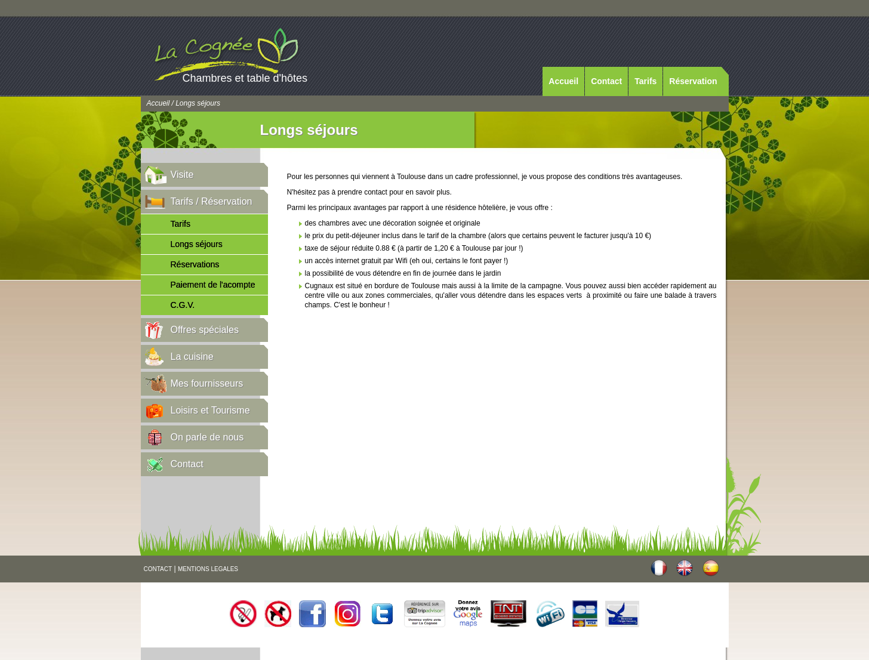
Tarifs (645, 81)
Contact (606, 81)
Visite (182, 174)
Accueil (563, 81)
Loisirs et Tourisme (210, 410)
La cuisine (192, 356)
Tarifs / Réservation (211, 201)
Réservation (693, 81)
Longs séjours (197, 244)
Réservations (195, 264)
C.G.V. (183, 305)
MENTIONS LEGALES (208, 569)
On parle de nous (207, 437)
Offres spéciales (205, 330)
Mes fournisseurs (207, 383)
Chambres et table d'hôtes (245, 78)
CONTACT (158, 569)
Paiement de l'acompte (213, 284)
